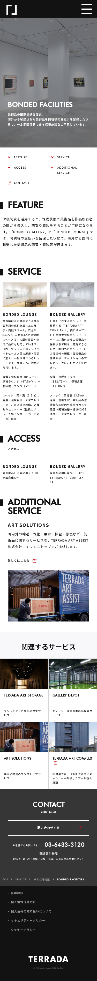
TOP (5, 884)
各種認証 (17, 898)
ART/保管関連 (41, 884)
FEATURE (17, 157)
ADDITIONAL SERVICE (64, 170)
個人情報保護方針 (23, 907)
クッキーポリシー (23, 935)
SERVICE (60, 157)
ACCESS (17, 167)
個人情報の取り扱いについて (31, 916)
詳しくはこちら (18, 565)
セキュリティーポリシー (28, 925)
